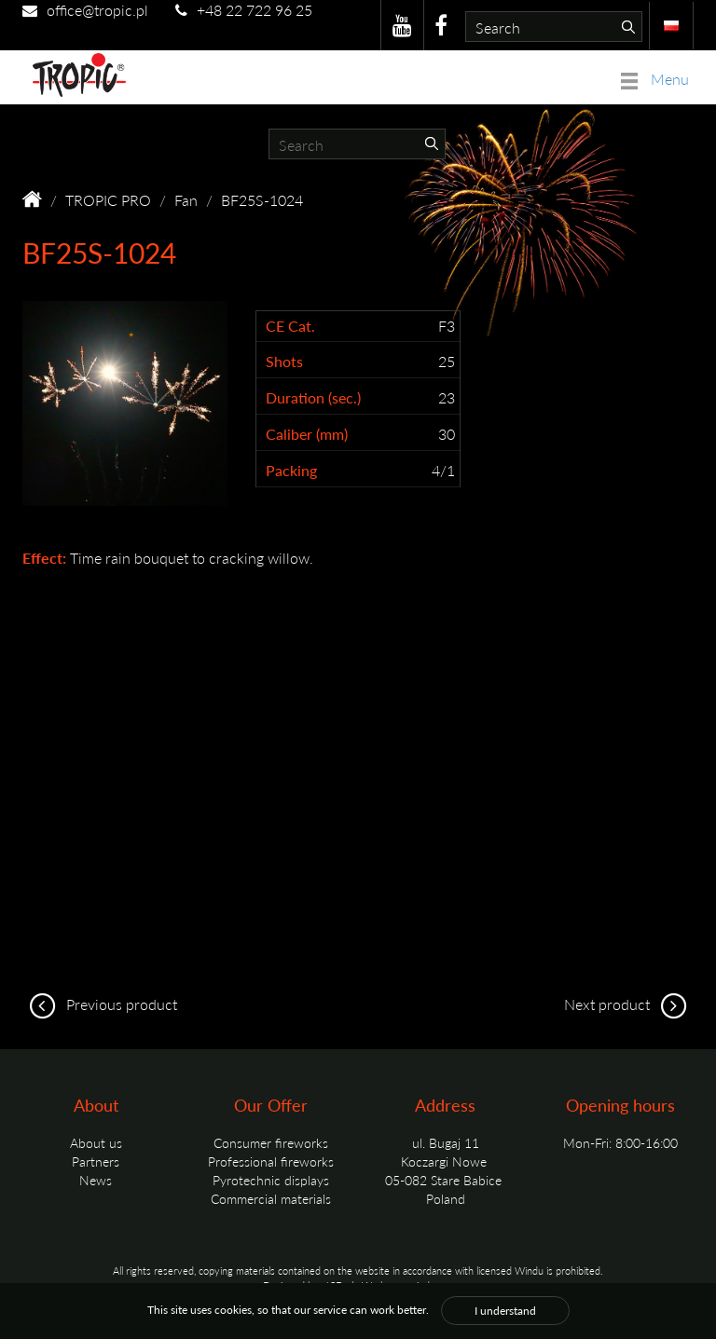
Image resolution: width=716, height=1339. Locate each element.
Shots (284, 361)
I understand (505, 1311)
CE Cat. (290, 326)
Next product (629, 1004)
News (95, 1179)
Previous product (99, 1004)
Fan (186, 200)
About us (96, 1142)
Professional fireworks (271, 1161)
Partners (95, 1161)
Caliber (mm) (307, 434)
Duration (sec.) (313, 398)
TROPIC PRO (108, 200)
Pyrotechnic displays (271, 1179)
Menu (655, 78)
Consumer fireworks (270, 1142)
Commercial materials (271, 1198)
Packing (291, 470)
